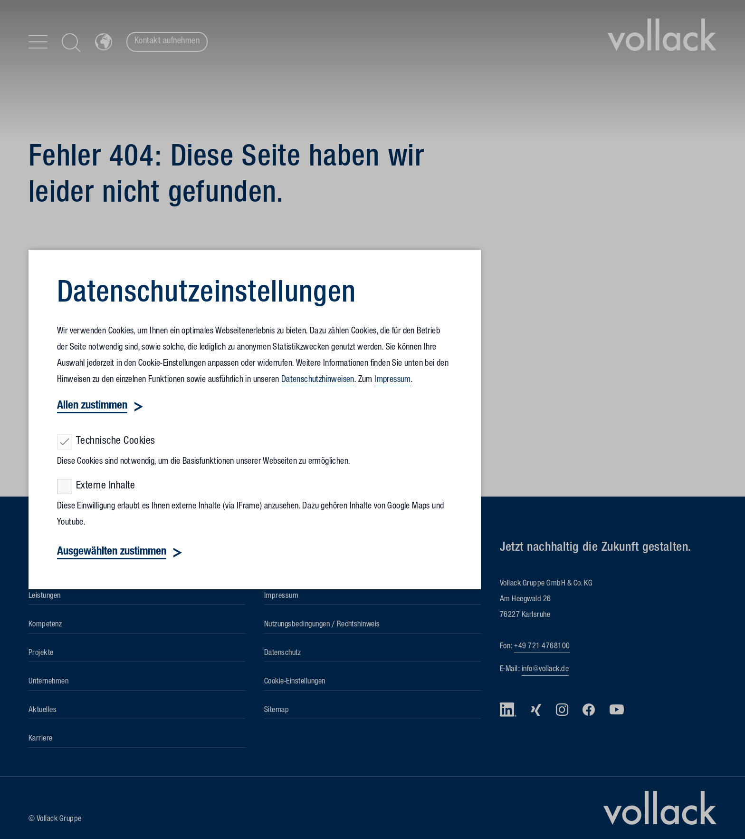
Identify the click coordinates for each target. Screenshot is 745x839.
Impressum (392, 380)
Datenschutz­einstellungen (206, 296)
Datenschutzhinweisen (317, 380)
